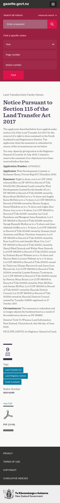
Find (13, 75)
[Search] (52, 24)
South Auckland (12, 382)
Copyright (9, 470)
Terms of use (11, 461)
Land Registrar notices (15, 376)
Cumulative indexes (15, 478)
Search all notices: (13, 15)
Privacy (8, 453)
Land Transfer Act (13, 370)
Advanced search (47, 15)
